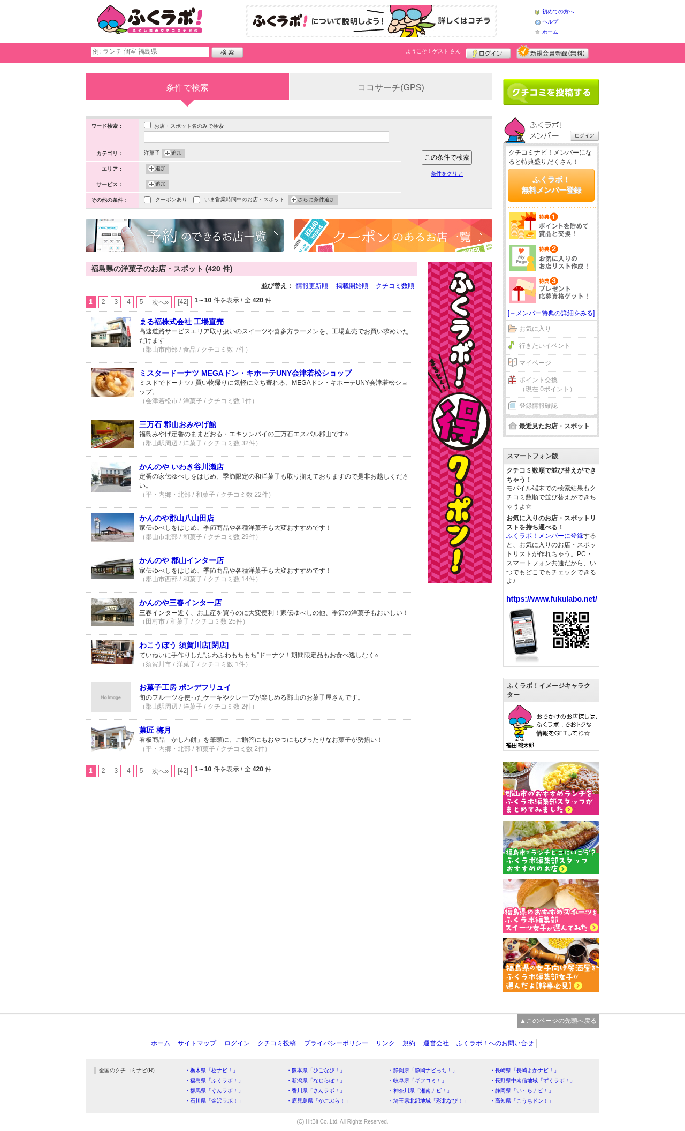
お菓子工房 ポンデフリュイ (185, 687)
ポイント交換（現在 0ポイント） (547, 384)
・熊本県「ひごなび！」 (315, 1070)
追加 (176, 153)
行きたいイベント (544, 346)
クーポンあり (171, 200)
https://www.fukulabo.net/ (551, 599)
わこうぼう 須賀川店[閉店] (184, 645)
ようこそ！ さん (433, 51)
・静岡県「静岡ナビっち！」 (423, 1070)
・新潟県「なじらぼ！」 (315, 1080)
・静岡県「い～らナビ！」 (522, 1091)
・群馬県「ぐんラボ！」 (214, 1091)
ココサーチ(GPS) (390, 87)
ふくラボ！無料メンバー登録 (551, 184)
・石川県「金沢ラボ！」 (214, 1101)
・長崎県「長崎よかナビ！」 (524, 1070)
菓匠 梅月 (155, 730)
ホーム (550, 32)
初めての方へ (558, 11)
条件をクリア (447, 174)
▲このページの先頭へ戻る (558, 1020)
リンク (385, 1043)
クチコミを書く (551, 92)
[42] (183, 302)
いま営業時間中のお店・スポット (244, 200)
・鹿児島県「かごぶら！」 (318, 1101)
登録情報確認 (538, 405)
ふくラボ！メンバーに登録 (544, 536)
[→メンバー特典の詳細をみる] (551, 313)
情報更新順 (312, 286)
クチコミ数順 (395, 286)
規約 (408, 1043)
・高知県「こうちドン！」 (522, 1101)
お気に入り (535, 328)
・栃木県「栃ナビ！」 (211, 1070)
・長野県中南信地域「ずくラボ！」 (532, 1080)
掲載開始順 (352, 286)
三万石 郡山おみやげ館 (177, 424)
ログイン (488, 52)
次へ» (160, 302)
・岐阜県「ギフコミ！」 (417, 1080)
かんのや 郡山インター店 (181, 560)
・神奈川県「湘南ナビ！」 (420, 1091)
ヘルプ (550, 22)
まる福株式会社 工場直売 (181, 321)
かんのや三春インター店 (180, 602)
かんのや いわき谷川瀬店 (181, 466)
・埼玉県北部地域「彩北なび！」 (428, 1101)
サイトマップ (197, 1043)
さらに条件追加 (316, 200)
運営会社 (436, 1043)
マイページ (535, 363)
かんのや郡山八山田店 (176, 518)
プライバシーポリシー (336, 1043)
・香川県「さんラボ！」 (315, 1091)
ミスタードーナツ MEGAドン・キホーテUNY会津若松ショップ (245, 373)
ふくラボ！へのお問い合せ (495, 1043)
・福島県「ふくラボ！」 (214, 1080)
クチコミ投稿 (276, 1043)
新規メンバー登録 (552, 52)
